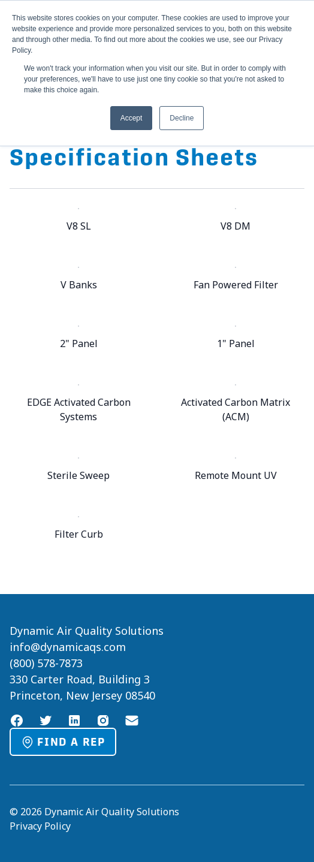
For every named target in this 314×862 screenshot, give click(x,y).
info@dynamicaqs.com (68, 647)
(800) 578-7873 (46, 663)
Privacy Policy (40, 826)
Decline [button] (182, 118)
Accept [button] (131, 118)
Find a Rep (62, 742)
